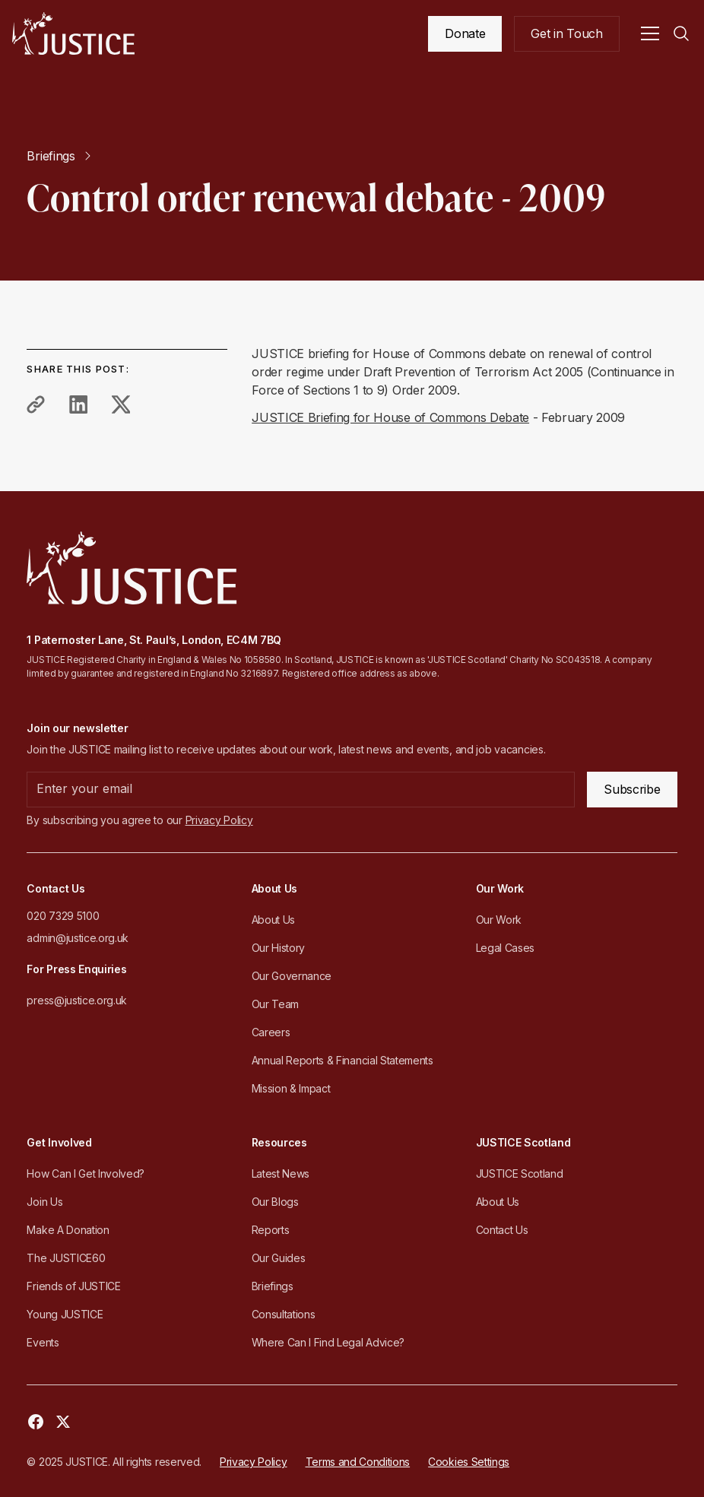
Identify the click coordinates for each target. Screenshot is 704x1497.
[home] (73, 33)
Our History (278, 947)
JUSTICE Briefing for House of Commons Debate (390, 417)
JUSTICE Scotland (519, 1173)
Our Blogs (275, 1201)
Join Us (44, 1201)
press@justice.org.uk (77, 1000)
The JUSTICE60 (66, 1257)
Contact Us (502, 1229)
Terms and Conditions (358, 1461)
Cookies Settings (468, 1461)
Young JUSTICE (65, 1314)
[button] (650, 33)
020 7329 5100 (63, 915)
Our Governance (292, 975)
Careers (271, 1032)
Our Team (275, 1003)
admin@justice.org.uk (77, 937)
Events (43, 1342)
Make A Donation (68, 1229)
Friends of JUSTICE (73, 1286)
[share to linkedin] (78, 404)
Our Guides (279, 1257)
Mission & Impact (291, 1088)
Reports (271, 1229)
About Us (273, 919)
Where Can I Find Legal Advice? (328, 1342)
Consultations (284, 1314)
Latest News (280, 1173)
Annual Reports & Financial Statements (342, 1060)
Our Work (499, 919)
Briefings (272, 1286)
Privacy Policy (253, 1461)
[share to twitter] (121, 404)
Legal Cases (505, 947)
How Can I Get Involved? (85, 1173)
